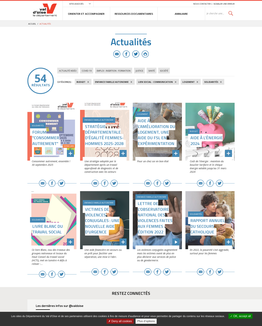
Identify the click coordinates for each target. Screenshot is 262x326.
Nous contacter (202, 3)
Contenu (174, 3)
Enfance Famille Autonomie (112, 81)
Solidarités (211, 81)
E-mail (116, 54)
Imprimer (145, 54)
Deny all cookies (120, 321)
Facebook (126, 54)
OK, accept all (240, 316)
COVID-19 (86, 70)
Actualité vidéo (68, 70)
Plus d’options (146, 321)
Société (164, 70)
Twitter (135, 54)
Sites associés (76, 3)
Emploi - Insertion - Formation (113, 70)
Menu (165, 3)
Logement (188, 81)
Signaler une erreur (224, 3)
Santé (151, 70)
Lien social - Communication (155, 81)
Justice (139, 70)
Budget (81, 81)
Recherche (185, 3)
